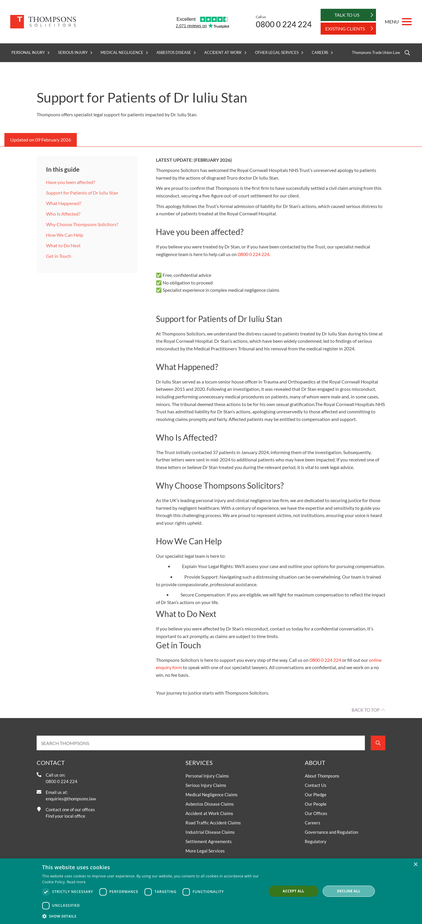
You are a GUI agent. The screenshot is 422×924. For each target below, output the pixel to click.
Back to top (366, 709)
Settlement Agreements (209, 841)
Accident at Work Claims (209, 813)
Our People (315, 804)
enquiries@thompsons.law (71, 798)
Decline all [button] (348, 891)
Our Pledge (315, 794)
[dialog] (211, 891)
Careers (320, 52)
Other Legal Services (277, 52)
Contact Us (315, 785)
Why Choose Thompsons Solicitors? (82, 224)
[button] (151, 916)
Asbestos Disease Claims (210, 804)
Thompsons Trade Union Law (376, 52)
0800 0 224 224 (284, 24)
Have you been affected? (71, 182)
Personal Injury (28, 52)
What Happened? (63, 203)
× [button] (415, 864)
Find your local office (65, 816)
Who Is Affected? (63, 213)
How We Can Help (64, 235)
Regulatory (315, 841)
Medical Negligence (122, 52)
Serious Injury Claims (206, 785)
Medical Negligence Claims (212, 794)
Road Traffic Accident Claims (213, 822)
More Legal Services (205, 850)
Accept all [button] (293, 891)
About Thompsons (322, 775)
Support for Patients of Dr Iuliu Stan (82, 192)
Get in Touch (58, 256)
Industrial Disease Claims (210, 832)
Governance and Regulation (331, 832)
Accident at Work (223, 52)
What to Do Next (63, 245)
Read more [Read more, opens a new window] (76, 881)
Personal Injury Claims (207, 775)
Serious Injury (72, 52)
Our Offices (316, 813)
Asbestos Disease (173, 52)
